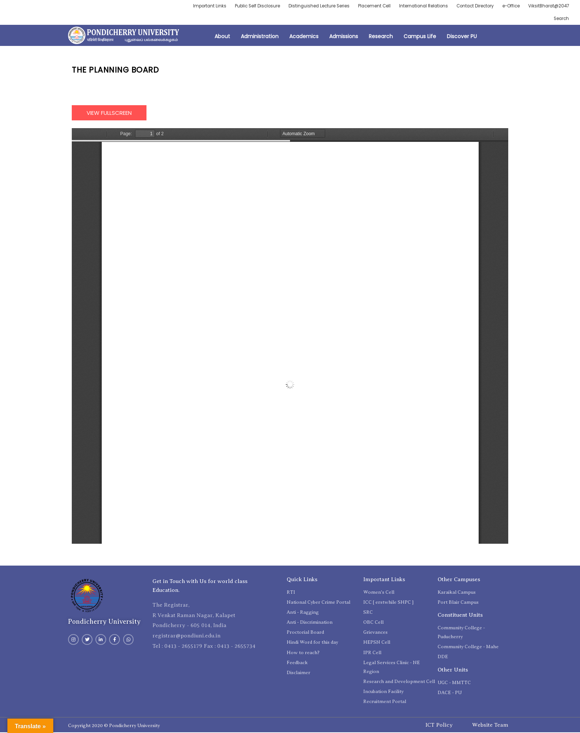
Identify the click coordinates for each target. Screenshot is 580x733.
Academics (303, 37)
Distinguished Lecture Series (310, 6)
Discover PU (462, 37)
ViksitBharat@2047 (547, 6)
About (222, 37)
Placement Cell (367, 6)
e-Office (509, 6)
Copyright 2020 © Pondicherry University (114, 726)
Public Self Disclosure (246, 6)
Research (381, 37)
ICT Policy (439, 725)
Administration (260, 37)
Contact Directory (471, 6)
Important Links (198, 6)
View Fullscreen (109, 113)
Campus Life (420, 37)
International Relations (417, 6)
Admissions (343, 37)
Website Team (490, 725)
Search (561, 19)
